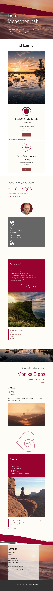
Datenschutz (32, 586)
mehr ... (27, 135)
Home (20, 586)
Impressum (25, 586)
